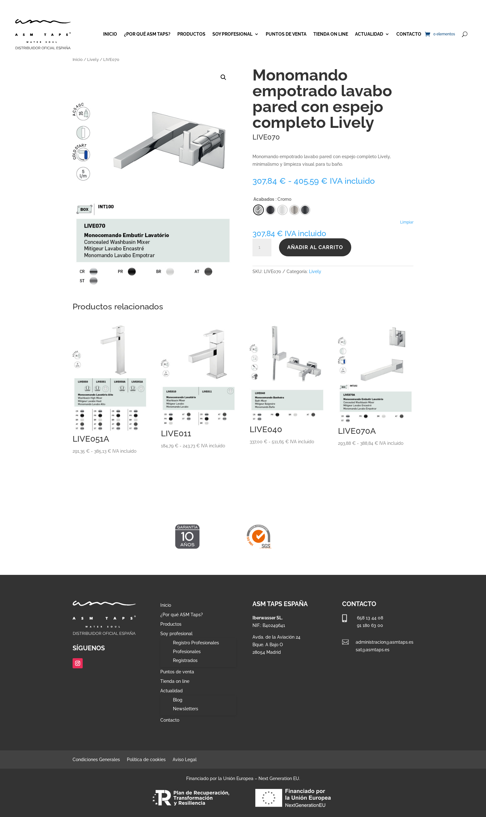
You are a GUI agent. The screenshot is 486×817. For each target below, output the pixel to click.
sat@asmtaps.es (372, 649)
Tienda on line (330, 34)
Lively (93, 59)
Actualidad (369, 34)
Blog (177, 699)
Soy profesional (232, 34)
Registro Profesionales (196, 642)
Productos (191, 34)
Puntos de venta (286, 34)
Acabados (263, 199)
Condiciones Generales (96, 759)
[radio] (305, 210)
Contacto (408, 34)
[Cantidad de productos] (261, 247)
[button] (223, 77)
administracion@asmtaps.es (384, 642)
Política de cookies (146, 759)
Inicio (110, 34)
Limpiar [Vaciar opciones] (406, 222)
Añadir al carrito (315, 247)
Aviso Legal (185, 759)
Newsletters (185, 708)
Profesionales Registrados (187, 656)
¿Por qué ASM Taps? (147, 34)
